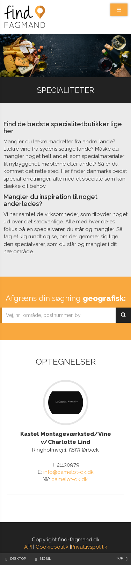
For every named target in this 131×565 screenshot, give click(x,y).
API (28, 547)
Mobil (45, 558)
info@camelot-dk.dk (68, 472)
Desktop (18, 558)
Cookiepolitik (52, 547)
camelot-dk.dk (69, 479)
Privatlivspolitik (89, 547)
